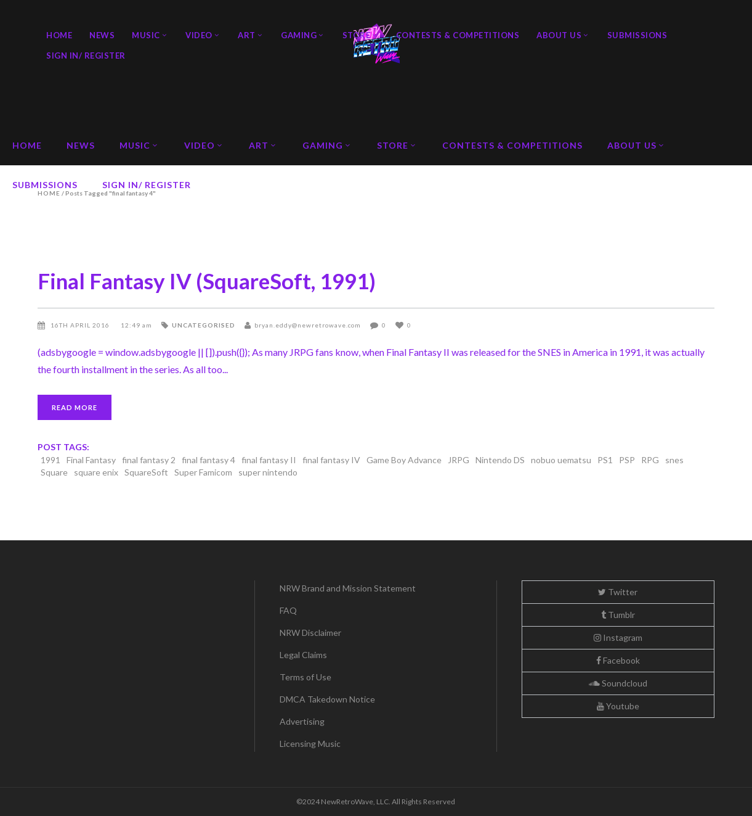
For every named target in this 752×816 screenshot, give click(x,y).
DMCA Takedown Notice (327, 699)
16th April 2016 (81, 325)
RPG (650, 460)
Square (54, 472)
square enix (96, 472)
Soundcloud (618, 683)
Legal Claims (303, 654)
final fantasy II (268, 460)
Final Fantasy (91, 460)
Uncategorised (203, 325)
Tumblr (618, 614)
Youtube (618, 706)
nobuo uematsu (561, 460)
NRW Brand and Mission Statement (348, 588)
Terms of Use (305, 677)
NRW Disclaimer (310, 632)
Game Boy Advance (404, 460)
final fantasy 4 (208, 460)
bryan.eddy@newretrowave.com (307, 325)
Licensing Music (310, 743)
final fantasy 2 (149, 460)
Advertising (302, 721)
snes (674, 460)
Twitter (617, 592)
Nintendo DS (500, 460)
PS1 (605, 460)
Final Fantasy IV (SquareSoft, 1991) (207, 281)
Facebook (618, 660)
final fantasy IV (331, 460)
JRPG (458, 460)
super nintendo (267, 472)
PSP (627, 460)
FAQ (288, 610)
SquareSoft (146, 472)
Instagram (618, 637)
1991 (50, 460)
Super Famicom (203, 472)
